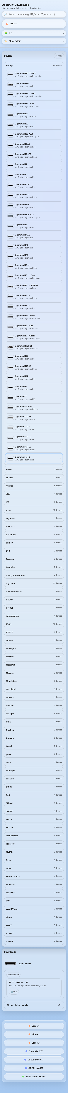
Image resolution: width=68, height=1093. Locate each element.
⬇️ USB (14, 991)
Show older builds (34, 1005)
